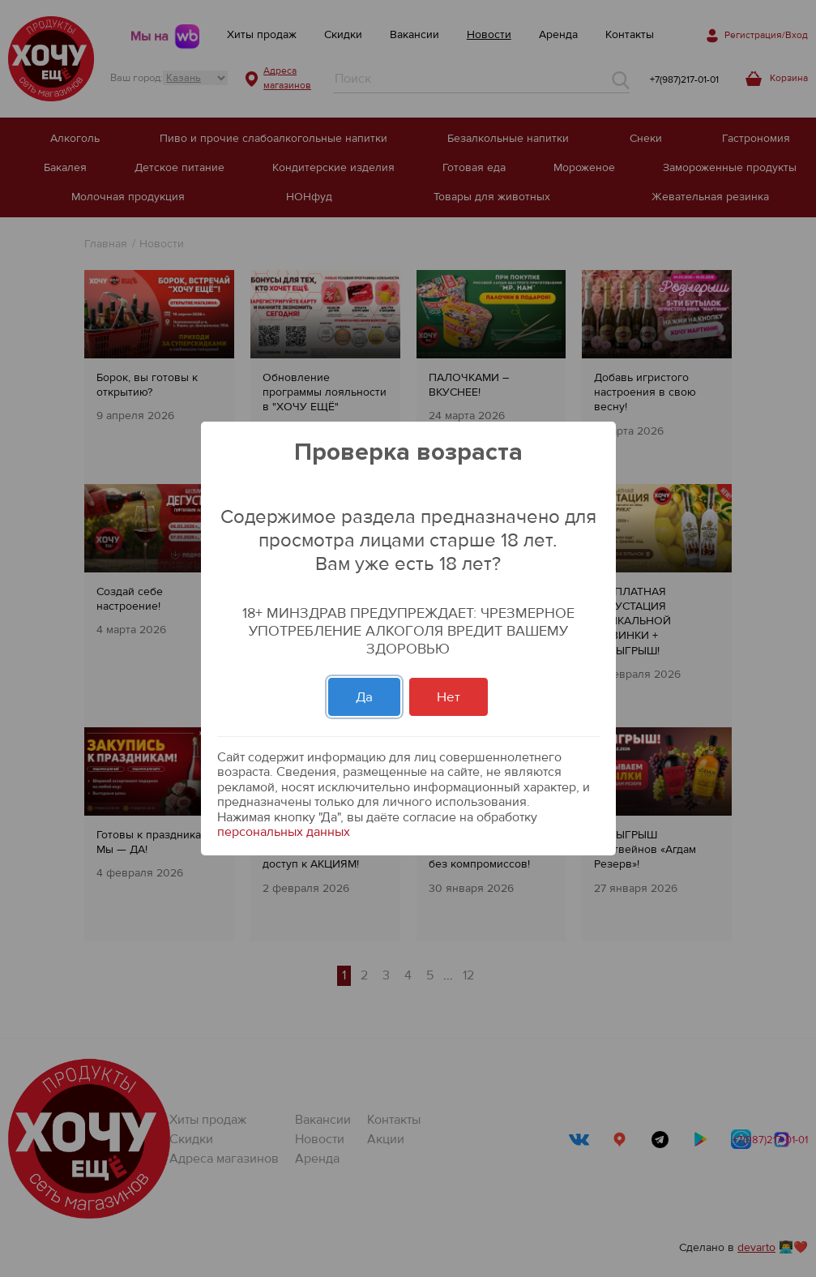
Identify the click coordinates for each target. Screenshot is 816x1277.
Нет (448, 696)
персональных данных (283, 832)
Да (364, 696)
